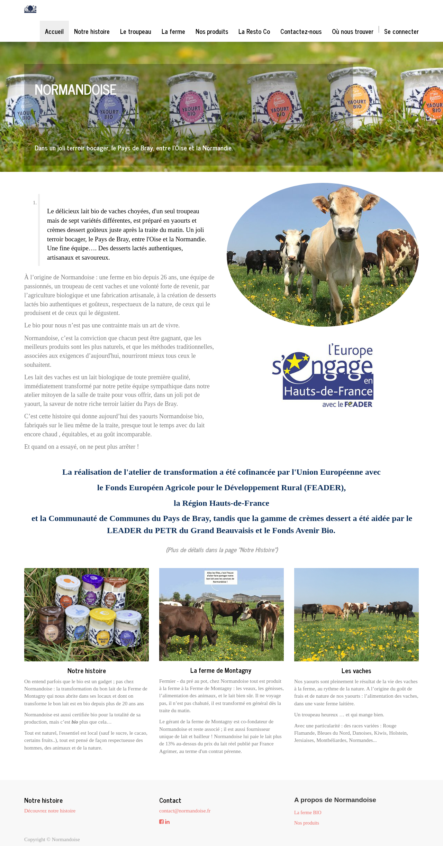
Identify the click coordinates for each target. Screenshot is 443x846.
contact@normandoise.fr (184, 811)
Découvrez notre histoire (49, 811)
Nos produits (306, 823)
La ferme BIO (308, 812)
